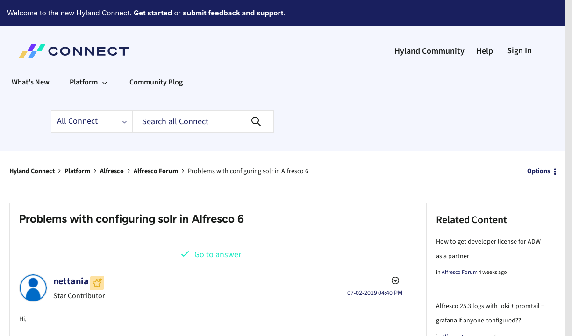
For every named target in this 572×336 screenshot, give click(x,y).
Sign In (519, 25)
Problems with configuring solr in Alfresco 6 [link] (248, 145)
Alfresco (112, 145)
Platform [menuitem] (84, 56)
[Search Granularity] (91, 95)
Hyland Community (429, 25)
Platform (77, 145)
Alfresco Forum (156, 145)
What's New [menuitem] (31, 56)
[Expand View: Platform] (104, 56)
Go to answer (217, 229)
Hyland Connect (32, 145)
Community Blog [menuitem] (156, 56)
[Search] (203, 95)
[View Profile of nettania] (71, 255)
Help (484, 25)
